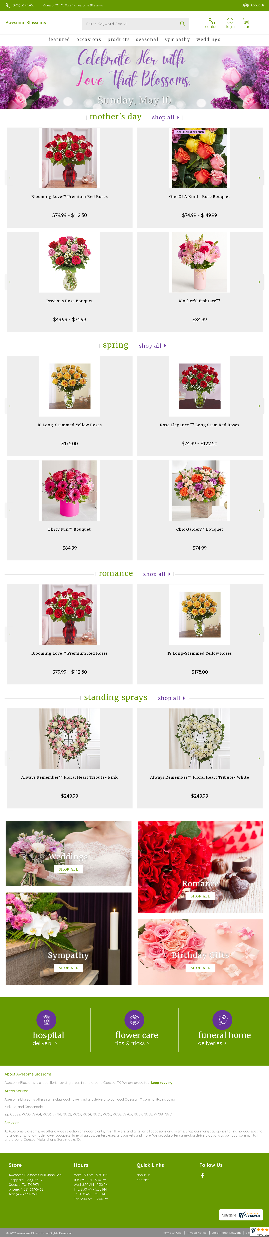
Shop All (163, 117)
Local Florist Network (226, 1233)
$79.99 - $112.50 (69, 215)
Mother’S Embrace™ (199, 301)
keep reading (161, 1082)
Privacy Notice (196, 1233)
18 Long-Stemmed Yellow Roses (69, 425)
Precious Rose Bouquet (69, 301)
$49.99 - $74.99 (69, 319)
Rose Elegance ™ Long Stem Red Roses (199, 425)
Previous (9, 177)
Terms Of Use (172, 1233)
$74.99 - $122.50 (199, 443)
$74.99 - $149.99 (199, 215)
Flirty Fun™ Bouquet (69, 529)
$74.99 (200, 548)
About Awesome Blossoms (28, 1074)
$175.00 (70, 443)
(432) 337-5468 (23, 5)
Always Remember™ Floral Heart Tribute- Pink (69, 777)
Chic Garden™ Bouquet (199, 529)
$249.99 (69, 796)
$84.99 (200, 319)
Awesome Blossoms (26, 22)
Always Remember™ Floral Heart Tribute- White (199, 777)
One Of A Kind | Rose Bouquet (199, 196)
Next (260, 177)
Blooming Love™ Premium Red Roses (69, 196)
